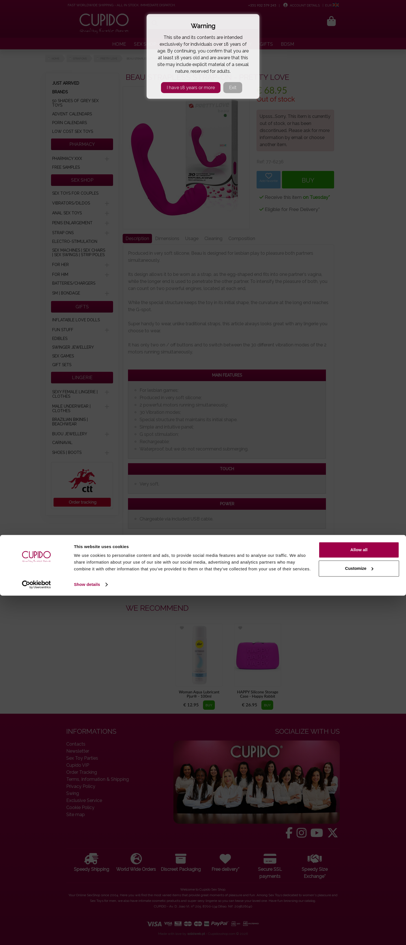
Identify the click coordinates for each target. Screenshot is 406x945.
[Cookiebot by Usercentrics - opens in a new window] (36, 934)
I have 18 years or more (191, 87)
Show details (87, 933)
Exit (233, 87)
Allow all (359, 899)
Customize (359, 917)
